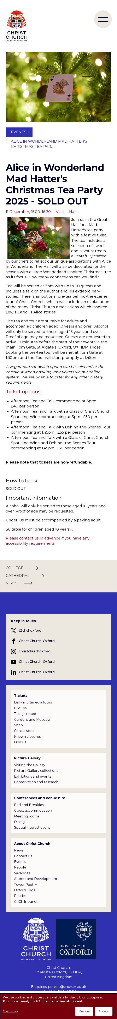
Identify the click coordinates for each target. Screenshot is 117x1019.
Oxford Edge (25, 890)
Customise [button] (10, 1011)
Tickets (20, 696)
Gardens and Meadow (32, 720)
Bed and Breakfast (29, 805)
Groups (20, 708)
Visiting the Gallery (29, 765)
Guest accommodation (33, 810)
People (20, 867)
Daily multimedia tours (33, 702)
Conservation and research (36, 782)
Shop (18, 725)
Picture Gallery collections (36, 771)
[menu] (103, 19)
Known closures (27, 737)
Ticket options (24, 392)
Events (18, 132)
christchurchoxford (35, 651)
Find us (20, 742)
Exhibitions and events (32, 776)
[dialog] (58, 1006)
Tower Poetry (25, 885)
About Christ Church (32, 844)
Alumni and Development (35, 879)
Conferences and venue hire (39, 798)
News (18, 850)
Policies (20, 896)
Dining (19, 822)
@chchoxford (30, 630)
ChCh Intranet (26, 902)
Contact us (23, 856)
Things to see (25, 714)
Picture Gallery (27, 758)
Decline (84, 1011)
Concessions (24, 731)
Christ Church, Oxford (37, 641)
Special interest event (32, 827)
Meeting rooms (26, 816)
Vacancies (22, 873)
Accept (104, 1011)
